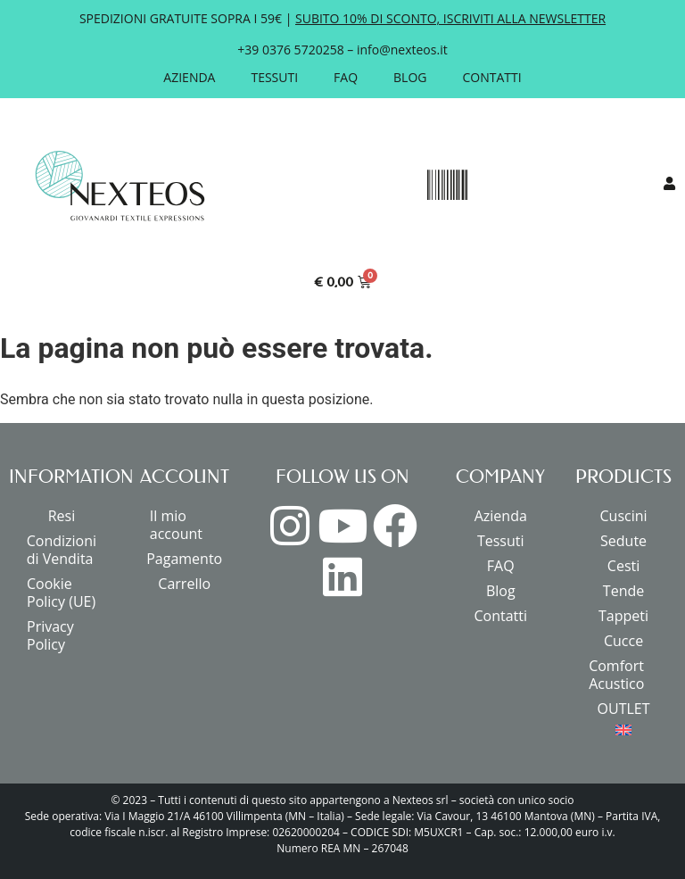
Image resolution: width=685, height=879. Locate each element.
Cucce (623, 641)
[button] (447, 185)
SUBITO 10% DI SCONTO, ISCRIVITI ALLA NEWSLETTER (450, 18)
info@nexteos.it (402, 49)
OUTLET (624, 708)
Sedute (623, 541)
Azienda (189, 77)
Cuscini (624, 516)
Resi (62, 516)
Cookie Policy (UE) (61, 592)
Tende (623, 591)
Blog (409, 77)
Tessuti (274, 77)
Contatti (492, 77)
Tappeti (623, 616)
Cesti (623, 566)
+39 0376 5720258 (290, 49)
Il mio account (176, 524)
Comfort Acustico (616, 674)
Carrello (184, 583)
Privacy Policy (50, 635)
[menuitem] (623, 730)
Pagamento (184, 558)
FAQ (346, 77)
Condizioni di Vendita (61, 549)
